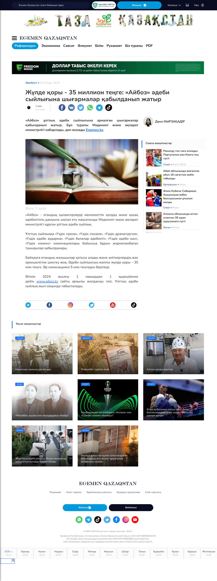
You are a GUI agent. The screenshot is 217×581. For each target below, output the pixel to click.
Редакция (55, 492)
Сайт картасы (153, 492)
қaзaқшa (174, 5)
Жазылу (139, 5)
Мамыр (91, 553)
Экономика (51, 45)
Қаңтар (25, 553)
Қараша (192, 553)
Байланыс (131, 507)
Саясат (68, 45)
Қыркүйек (158, 553)
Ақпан (41, 553)
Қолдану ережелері (128, 492)
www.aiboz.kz (47, 281)
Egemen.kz (94, 130)
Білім (99, 45)
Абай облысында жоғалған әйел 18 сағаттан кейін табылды (181, 174)
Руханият (114, 45)
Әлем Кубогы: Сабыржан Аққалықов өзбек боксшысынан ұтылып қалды (179, 196)
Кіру (199, 5)
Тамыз (142, 553)
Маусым (108, 553)
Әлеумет (85, 45)
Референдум (25, 45)
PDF (149, 45)
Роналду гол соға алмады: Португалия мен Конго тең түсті (181, 154)
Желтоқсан (208, 553)
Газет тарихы (74, 492)
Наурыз (58, 553)
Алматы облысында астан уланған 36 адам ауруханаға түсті (180, 217)
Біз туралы (134, 45)
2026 (8, 553)
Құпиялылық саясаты (99, 492)
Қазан (175, 553)
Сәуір (75, 553)
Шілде (125, 553)
